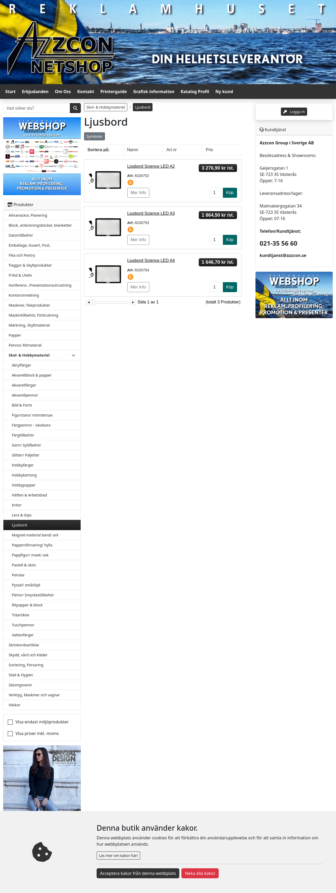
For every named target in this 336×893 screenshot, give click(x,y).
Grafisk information (153, 91)
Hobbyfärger (23, 465)
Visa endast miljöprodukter (42, 722)
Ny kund (224, 91)
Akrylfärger (21, 365)
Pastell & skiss (24, 564)
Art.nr (171, 150)
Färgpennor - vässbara (31, 425)
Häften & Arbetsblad (29, 495)
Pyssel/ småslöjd (26, 584)
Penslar (18, 574)
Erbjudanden (35, 91)
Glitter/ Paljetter (25, 455)
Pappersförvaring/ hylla (32, 544)
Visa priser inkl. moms (37, 733)
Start (10, 91)
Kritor (17, 505)
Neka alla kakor (200, 873)
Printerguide (114, 91)
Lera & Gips (22, 515)
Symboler (94, 136)
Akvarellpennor (25, 395)
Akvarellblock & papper (32, 375)
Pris (209, 150)
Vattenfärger (23, 634)
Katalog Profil (195, 91)
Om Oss (63, 91)
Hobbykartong (24, 475)
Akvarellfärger (24, 385)
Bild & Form (22, 405)
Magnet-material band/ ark (35, 534)
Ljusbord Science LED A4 (151, 260)
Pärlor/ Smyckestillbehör (33, 594)
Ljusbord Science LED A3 (151, 213)
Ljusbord (19, 524)
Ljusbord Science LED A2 (151, 166)
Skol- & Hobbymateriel (105, 107)
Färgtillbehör (23, 435)
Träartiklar (20, 614)
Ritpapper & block (27, 604)
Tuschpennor (23, 624)
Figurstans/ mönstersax (32, 415)
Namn (132, 150)
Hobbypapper (23, 485)
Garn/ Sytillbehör (26, 445)
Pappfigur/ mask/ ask (30, 554)
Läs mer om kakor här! (118, 855)
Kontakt (85, 91)
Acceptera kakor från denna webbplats (138, 873)
